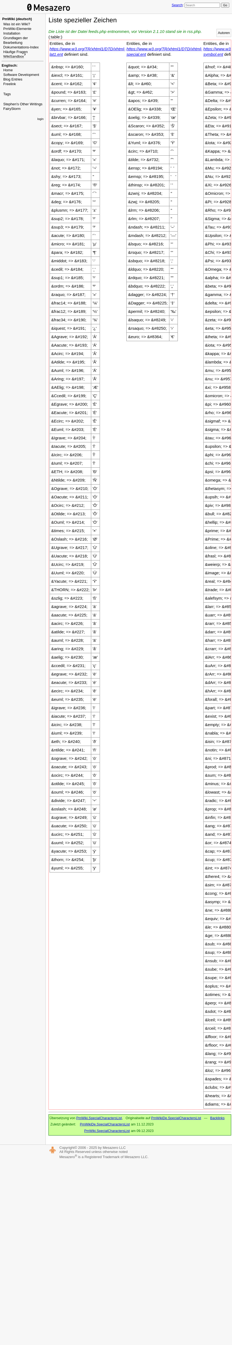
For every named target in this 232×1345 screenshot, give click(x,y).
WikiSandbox (13, 56)
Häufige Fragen (15, 52)
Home (8, 70)
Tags (7, 94)
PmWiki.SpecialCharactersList (99, 1118)
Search (177, 5)
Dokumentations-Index (21, 47)
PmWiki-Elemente (17, 29)
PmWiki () (17, 19)
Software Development (21, 75)
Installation (11, 33)
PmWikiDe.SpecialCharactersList (176, 1118)
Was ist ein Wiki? (16, 24)
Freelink (9, 84)
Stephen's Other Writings (22, 104)
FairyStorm (12, 109)
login (40, 119)
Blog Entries (12, 79)
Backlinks (217, 1118)
